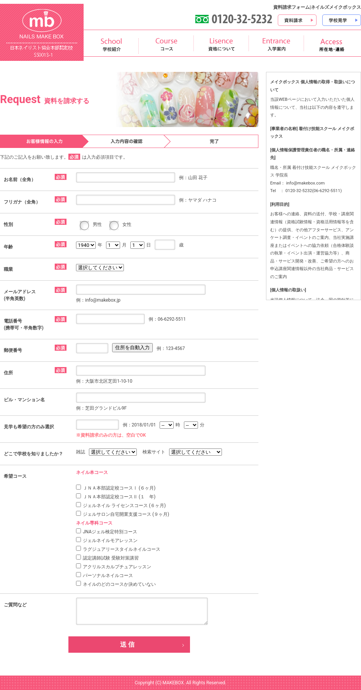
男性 (97, 224)
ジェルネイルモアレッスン (107, 540)
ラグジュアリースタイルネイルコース (118, 549)
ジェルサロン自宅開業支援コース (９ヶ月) (122, 514)
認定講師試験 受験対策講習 (107, 558)
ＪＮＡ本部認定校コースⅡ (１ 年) (115, 496)
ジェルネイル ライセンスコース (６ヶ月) (121, 505)
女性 (126, 224)
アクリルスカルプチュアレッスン (113, 566)
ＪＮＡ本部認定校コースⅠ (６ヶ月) (115, 488)
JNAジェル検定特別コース (106, 531)
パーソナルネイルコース (104, 575)
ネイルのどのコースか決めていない (116, 584)
